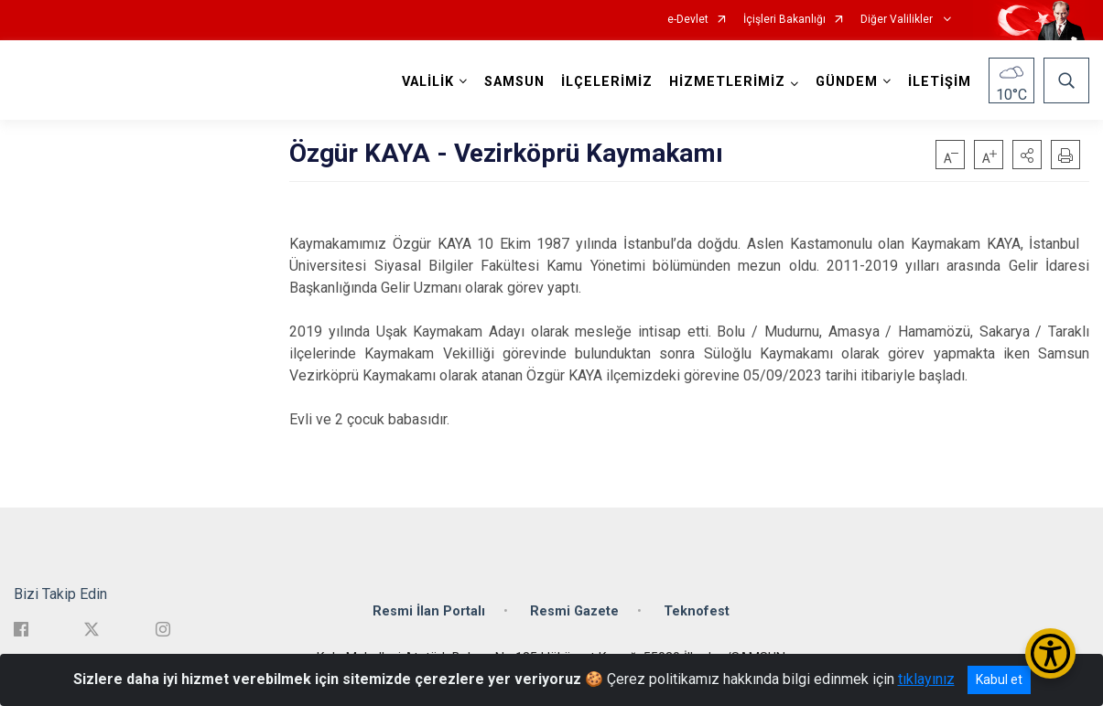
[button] (1027, 154)
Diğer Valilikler (897, 20)
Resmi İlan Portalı (429, 610)
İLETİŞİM (939, 82)
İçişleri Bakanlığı (784, 20)
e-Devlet (687, 20)
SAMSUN (514, 82)
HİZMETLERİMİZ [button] (727, 82)
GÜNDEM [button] (847, 82)
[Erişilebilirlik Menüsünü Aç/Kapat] (1050, 653)
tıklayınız (926, 679)
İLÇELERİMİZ (607, 82)
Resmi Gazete (574, 610)
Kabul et (999, 679)
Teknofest (697, 610)
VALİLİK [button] (428, 82)
